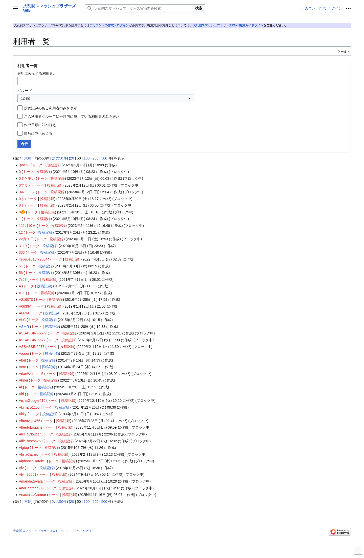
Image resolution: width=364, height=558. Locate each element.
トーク (37, 165)
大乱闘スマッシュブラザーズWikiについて (42, 531)
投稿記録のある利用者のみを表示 (50, 108)
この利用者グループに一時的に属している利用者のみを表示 (72, 116)
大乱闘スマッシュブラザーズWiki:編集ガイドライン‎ (228, 25)
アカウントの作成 (101, 25)
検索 (198, 8)
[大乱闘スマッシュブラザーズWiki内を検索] (138, 8)
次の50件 (59, 158)
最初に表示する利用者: (35, 73)
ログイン (123, 25)
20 (72, 158)
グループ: (25, 91)
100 (86, 158)
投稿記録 (52, 165)
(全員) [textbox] (25, 98)
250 (95, 158)
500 (104, 158)
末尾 (27, 158)
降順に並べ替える (38, 133)
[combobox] (105, 81)
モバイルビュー (84, 531)
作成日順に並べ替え (40, 125)
